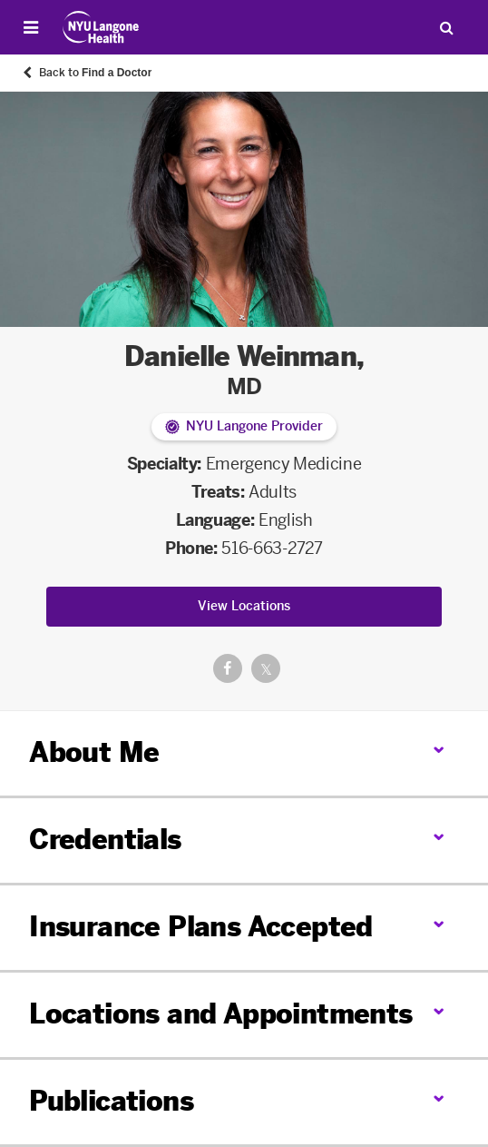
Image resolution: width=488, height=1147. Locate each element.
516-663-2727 (272, 549)
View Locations (244, 606)
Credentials (105, 840)
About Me (94, 753)
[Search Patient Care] (446, 27)
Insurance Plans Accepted (201, 927)
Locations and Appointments (220, 1014)
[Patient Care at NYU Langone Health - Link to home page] (101, 27)
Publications (111, 1101)
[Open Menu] (31, 27)
